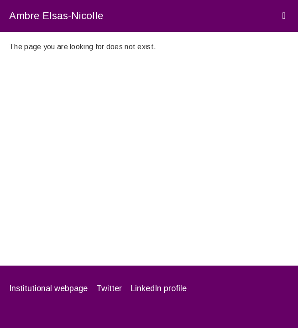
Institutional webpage (48, 288)
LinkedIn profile (159, 288)
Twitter (109, 288)
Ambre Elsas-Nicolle (56, 15)
